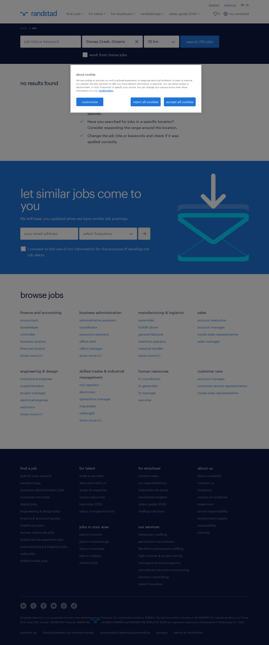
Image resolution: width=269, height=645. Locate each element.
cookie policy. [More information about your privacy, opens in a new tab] (106, 90)
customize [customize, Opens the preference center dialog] (90, 102)
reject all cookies (145, 102)
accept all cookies (179, 102)
